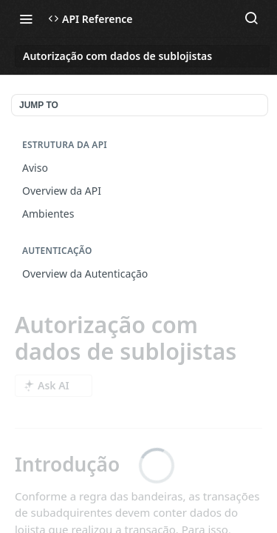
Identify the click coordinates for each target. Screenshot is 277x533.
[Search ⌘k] (251, 18)
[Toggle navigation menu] (26, 18)
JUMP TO (38, 105)
